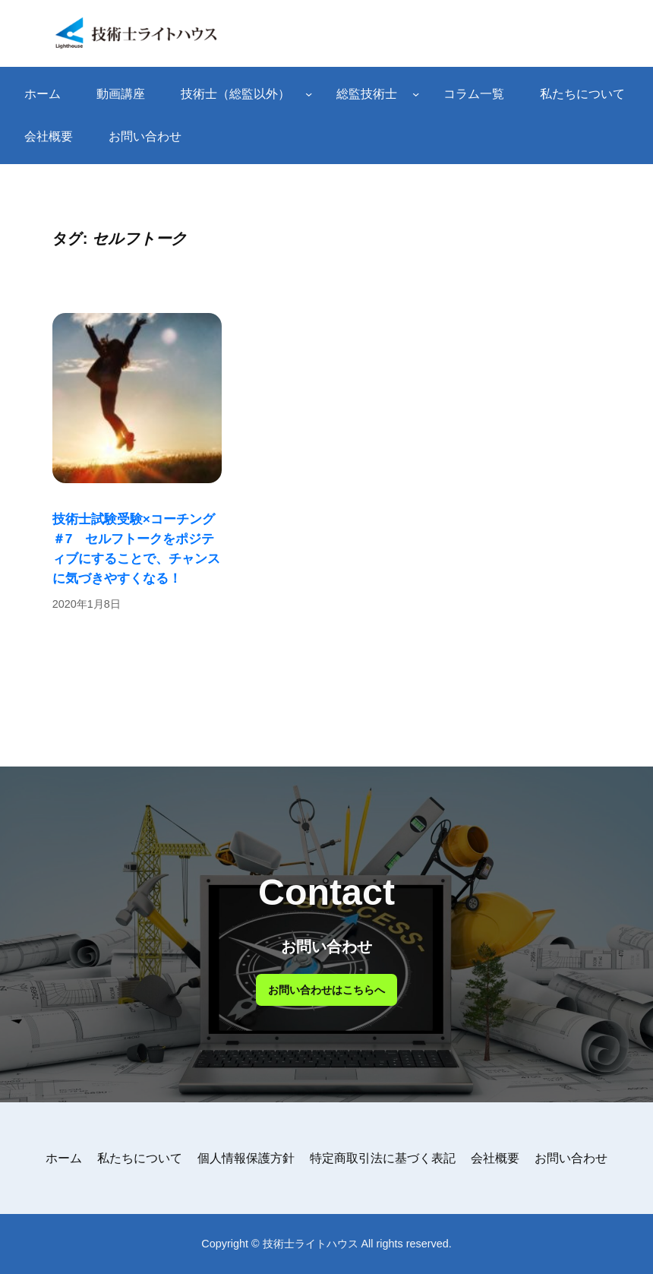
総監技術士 (366, 93)
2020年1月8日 (86, 604)
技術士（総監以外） (235, 93)
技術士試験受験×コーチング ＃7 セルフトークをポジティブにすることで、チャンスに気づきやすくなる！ (136, 548)
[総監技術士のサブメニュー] (415, 93)
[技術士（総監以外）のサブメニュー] (308, 93)
